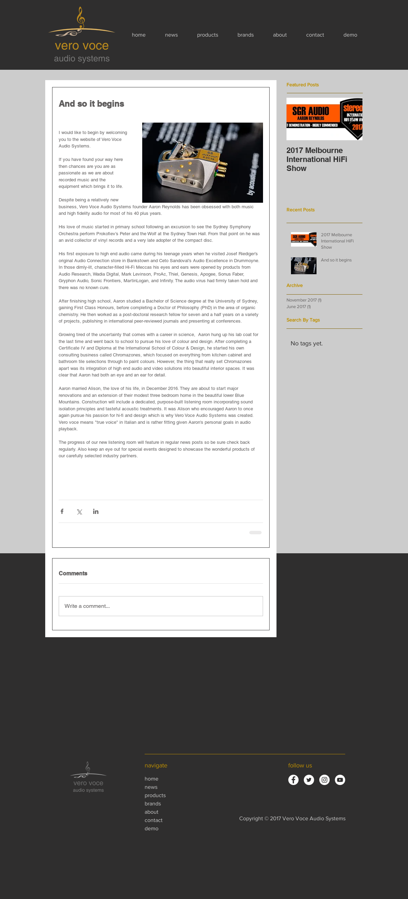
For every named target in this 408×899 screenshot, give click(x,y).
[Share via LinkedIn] (96, 511)
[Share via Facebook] (62, 511)
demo (151, 828)
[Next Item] (351, 119)
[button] (214, 35)
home (151, 779)
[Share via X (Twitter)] (79, 511)
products (155, 795)
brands (153, 803)
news (151, 787)
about (151, 812)
